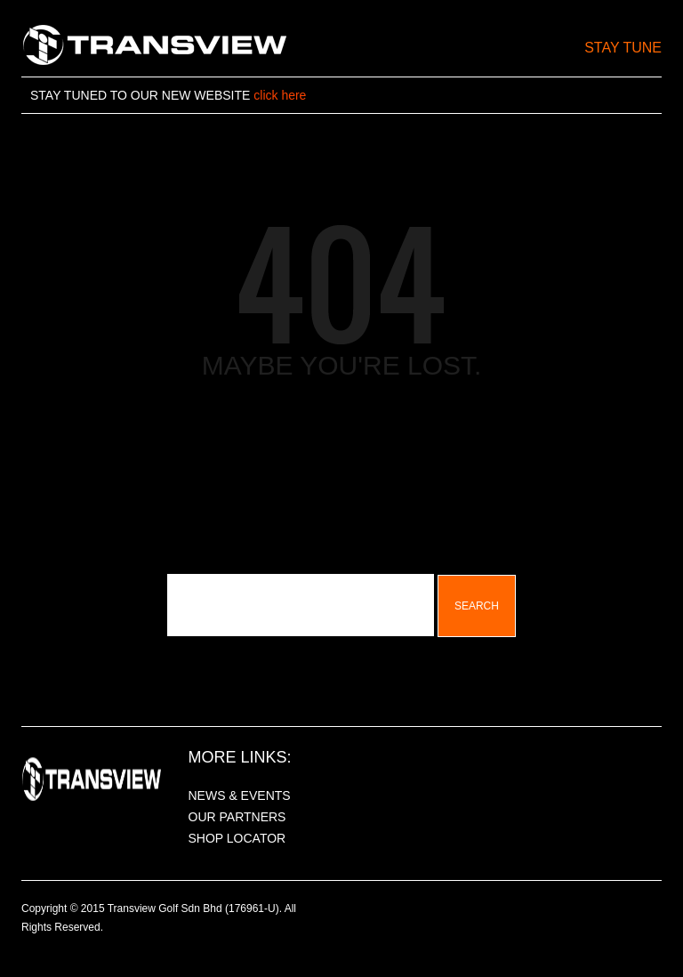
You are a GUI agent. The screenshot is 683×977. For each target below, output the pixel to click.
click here (279, 95)
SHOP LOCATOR (237, 838)
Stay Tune (623, 47)
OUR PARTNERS (237, 817)
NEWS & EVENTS (240, 795)
